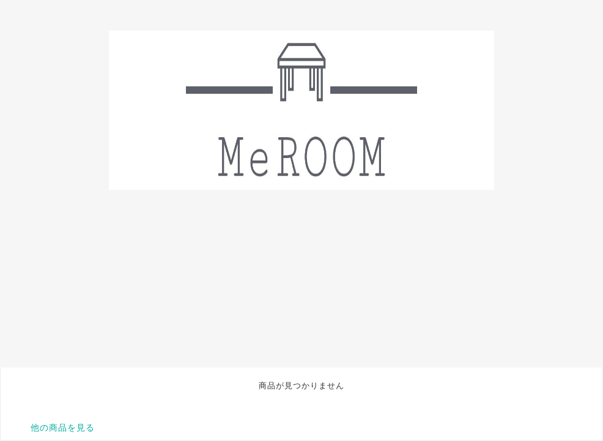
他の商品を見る (63, 427)
